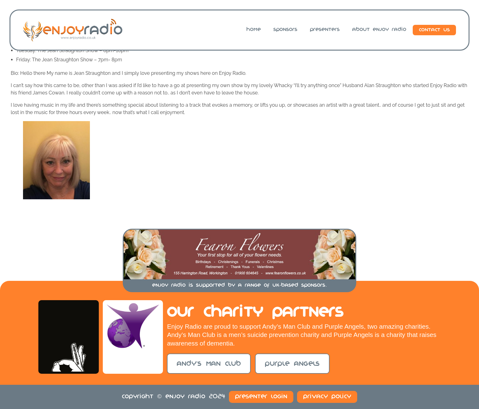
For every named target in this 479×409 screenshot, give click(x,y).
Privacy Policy (327, 397)
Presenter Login (261, 397)
